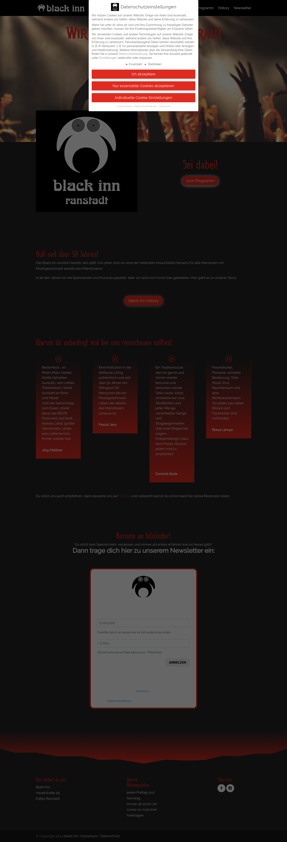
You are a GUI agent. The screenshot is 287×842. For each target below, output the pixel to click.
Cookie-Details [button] (124, 106)
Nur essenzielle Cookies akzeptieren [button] (143, 86)
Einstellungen (108, 57)
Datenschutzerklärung (133, 53)
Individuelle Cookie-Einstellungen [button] (143, 97)
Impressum (164, 106)
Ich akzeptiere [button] (143, 74)
